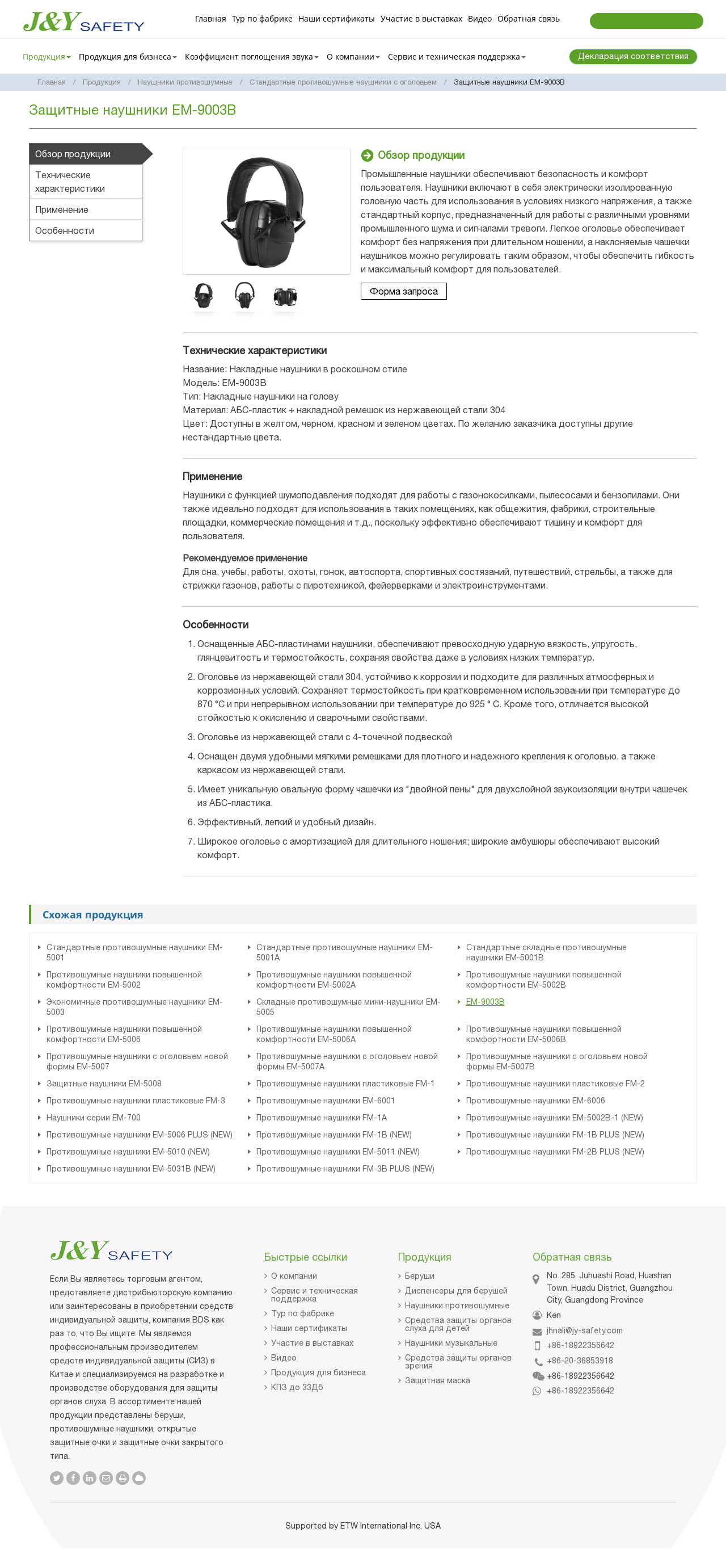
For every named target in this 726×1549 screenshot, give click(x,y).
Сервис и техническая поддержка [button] (457, 56)
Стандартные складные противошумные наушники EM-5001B (546, 952)
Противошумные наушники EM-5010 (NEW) (128, 1151)
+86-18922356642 (580, 1345)
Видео (480, 18)
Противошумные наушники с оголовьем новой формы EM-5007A (347, 1061)
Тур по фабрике (262, 18)
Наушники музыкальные (451, 1343)
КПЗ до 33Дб (297, 1387)
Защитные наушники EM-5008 (104, 1083)
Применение (61, 209)
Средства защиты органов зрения (458, 1362)
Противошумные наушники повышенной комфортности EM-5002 (124, 979)
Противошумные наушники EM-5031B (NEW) (131, 1168)
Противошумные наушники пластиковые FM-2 (555, 1083)
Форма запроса (404, 291)
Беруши (419, 1276)
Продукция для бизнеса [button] (128, 56)
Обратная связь (528, 18)
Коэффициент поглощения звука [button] (252, 56)
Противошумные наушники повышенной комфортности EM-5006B (544, 1034)
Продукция (102, 82)
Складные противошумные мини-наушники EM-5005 (348, 1007)
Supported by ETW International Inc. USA (363, 1525)
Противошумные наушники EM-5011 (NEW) (338, 1151)
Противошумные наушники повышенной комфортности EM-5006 (124, 1034)
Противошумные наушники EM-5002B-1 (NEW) (554, 1117)
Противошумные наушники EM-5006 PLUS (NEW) (140, 1134)
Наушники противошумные (185, 82)
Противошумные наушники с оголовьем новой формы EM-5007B (557, 1061)
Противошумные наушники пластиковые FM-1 (345, 1083)
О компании (294, 1276)
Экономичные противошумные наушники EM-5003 (135, 1007)
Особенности (64, 230)
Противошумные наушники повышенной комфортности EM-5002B (544, 979)
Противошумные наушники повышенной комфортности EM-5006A (334, 1034)
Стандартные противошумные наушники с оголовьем (343, 82)
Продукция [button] (47, 56)
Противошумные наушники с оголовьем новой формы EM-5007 (137, 1061)
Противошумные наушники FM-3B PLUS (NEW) (345, 1168)
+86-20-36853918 (580, 1360)
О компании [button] (353, 56)
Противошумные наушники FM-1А (321, 1117)
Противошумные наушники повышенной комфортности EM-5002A (334, 979)
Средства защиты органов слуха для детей (458, 1324)
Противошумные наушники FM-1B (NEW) (334, 1134)
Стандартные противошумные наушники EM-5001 (135, 952)
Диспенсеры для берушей (456, 1291)
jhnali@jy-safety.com (585, 1330)
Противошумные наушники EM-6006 (535, 1100)
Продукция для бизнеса (318, 1372)
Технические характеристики (70, 182)
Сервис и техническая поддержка (314, 1295)
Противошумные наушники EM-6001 (325, 1100)
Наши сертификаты (336, 18)
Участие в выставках (421, 18)
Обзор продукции (73, 154)
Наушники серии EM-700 (94, 1117)
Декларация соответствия (633, 56)
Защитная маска (437, 1380)
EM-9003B (485, 1001)
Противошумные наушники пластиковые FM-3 (136, 1100)
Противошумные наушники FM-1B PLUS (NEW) (555, 1134)
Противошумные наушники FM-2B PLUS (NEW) (555, 1151)
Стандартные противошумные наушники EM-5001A (344, 952)
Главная (210, 18)
